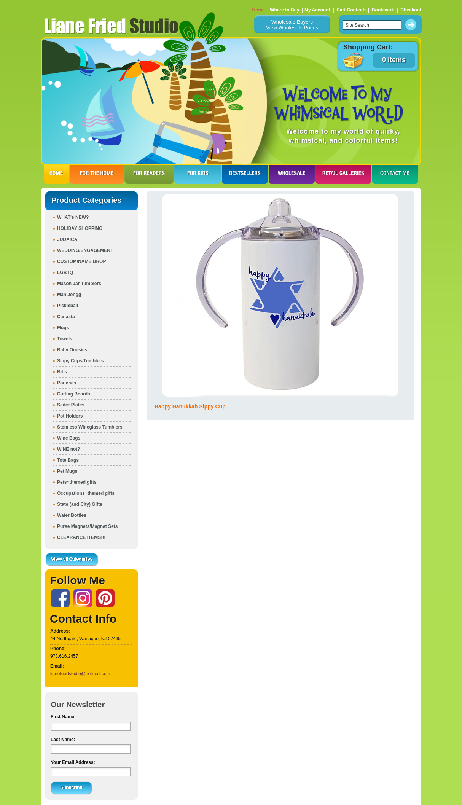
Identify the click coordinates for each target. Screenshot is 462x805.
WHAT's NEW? (73, 217)
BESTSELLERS (245, 174)
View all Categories (72, 559)
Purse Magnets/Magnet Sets (87, 526)
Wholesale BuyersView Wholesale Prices (292, 24)
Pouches (66, 383)
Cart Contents (351, 10)
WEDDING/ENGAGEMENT (85, 250)
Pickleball (67, 305)
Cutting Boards (73, 394)
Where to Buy (284, 10)
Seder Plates (70, 405)
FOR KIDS (197, 174)
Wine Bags (68, 438)
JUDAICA (67, 239)
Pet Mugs (67, 471)
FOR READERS (149, 174)
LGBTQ (65, 272)
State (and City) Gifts (79, 504)
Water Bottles (71, 515)
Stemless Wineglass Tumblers (90, 427)
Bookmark (383, 10)
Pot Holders (70, 416)
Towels (64, 338)
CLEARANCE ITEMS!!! (81, 537)
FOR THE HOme (97, 174)
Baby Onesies (72, 349)
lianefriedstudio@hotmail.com (80, 673)
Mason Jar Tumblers (79, 283)
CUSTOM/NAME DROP (81, 261)
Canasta (66, 316)
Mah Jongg (69, 294)
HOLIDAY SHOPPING (79, 228)
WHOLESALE (292, 174)
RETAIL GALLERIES (343, 174)
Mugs (63, 327)
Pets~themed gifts (77, 482)
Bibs (62, 372)
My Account (317, 10)
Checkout (410, 10)
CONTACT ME (395, 174)
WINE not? (68, 449)
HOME (56, 174)
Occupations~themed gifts (86, 493)
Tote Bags (68, 460)
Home (258, 10)
